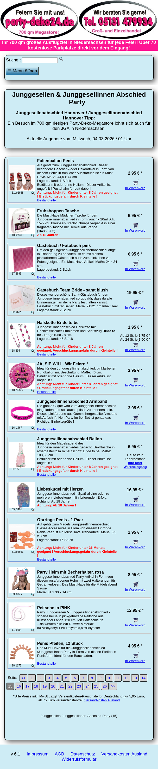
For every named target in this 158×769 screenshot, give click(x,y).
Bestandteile (46, 200)
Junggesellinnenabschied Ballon (69, 439)
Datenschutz (83, 754)
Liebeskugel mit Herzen (60, 489)
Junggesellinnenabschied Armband (72, 401)
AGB (59, 754)
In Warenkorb (135, 186)
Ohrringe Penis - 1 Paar (60, 520)
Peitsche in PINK (53, 608)
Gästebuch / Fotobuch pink (64, 245)
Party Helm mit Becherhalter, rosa (70, 572)
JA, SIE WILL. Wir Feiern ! (62, 364)
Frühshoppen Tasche (58, 211)
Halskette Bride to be (58, 322)
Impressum (37, 754)
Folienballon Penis (55, 160)
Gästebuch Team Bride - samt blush (72, 290)
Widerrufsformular (78, 759)
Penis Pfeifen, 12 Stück (60, 643)
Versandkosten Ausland (102, 700)
